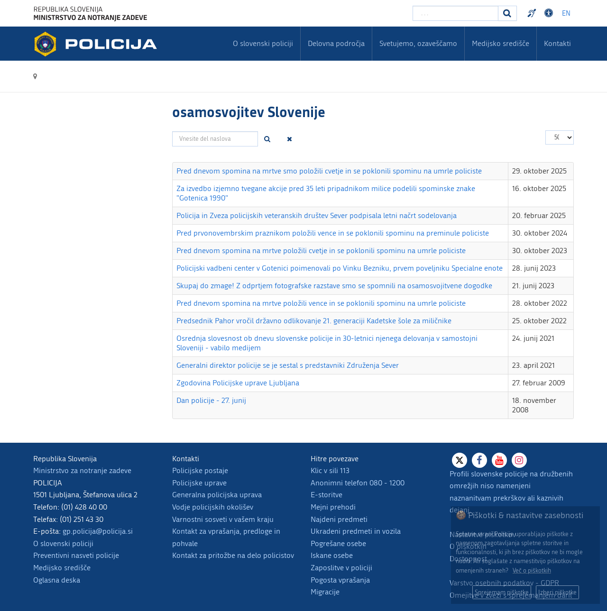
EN (566, 13)
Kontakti (557, 43)
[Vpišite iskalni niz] (455, 13)
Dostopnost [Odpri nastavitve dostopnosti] (550, 13)
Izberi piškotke (557, 592)
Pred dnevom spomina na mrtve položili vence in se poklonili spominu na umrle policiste (321, 303)
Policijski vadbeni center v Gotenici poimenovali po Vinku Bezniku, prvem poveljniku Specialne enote (339, 268)
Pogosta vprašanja (340, 579)
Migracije (325, 591)
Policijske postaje (200, 470)
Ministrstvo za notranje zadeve (82, 470)
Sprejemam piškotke (502, 592)
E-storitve (326, 494)
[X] (459, 460)
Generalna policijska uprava (217, 494)
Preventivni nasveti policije (76, 555)
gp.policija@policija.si (98, 531)
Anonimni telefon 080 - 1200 (358, 482)
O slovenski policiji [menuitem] (263, 43)
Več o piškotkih (532, 570)
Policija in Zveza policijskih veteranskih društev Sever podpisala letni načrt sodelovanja (316, 215)
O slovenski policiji (63, 543)
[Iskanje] (507, 13)
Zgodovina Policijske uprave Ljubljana (237, 382)
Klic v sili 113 (330, 470)
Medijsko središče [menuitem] (500, 43)
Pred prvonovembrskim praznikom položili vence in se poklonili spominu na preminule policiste (332, 232)
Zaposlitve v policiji (341, 567)
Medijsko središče (62, 567)
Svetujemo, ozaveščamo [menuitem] (418, 43)
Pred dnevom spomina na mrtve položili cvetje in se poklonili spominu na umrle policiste (321, 250)
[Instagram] (519, 460)
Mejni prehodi (333, 506)
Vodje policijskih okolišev (212, 506)
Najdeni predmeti (339, 519)
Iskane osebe (332, 555)
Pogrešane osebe (338, 543)
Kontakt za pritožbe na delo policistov (233, 555)
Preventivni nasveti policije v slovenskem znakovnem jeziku (533, 13)
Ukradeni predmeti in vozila (356, 531)
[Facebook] (479, 460)
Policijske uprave (199, 482)
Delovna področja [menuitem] (336, 43)
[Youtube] (499, 460)
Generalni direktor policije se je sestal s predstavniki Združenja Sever (287, 365)
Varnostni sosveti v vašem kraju (223, 519)
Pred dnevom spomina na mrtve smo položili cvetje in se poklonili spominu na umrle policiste (329, 170)
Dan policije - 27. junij (211, 400)
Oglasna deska (56, 579)
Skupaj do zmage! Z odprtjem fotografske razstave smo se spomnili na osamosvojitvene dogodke (334, 285)
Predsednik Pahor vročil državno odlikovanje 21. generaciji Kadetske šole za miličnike (313, 320)
